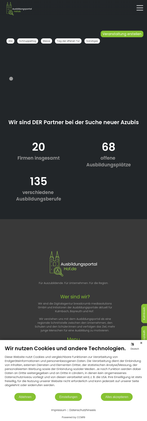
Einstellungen (68, 397)
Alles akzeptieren (116, 397)
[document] (73, 369)
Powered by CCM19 (73, 417)
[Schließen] (141, 343)
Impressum (58, 410)
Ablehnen (25, 397)
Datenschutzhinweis (82, 410)
